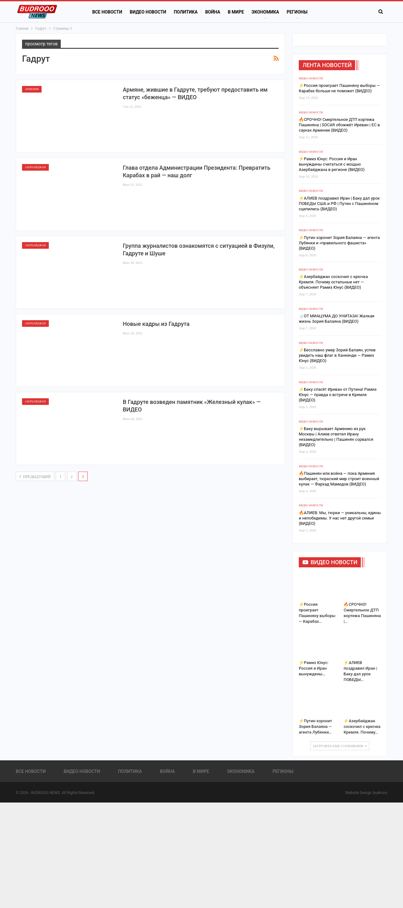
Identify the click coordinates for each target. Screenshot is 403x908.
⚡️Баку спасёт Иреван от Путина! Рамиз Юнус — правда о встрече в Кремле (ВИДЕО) (338, 394)
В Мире (236, 11)
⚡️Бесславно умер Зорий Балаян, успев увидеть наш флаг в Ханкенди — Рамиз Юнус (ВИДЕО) (337, 355)
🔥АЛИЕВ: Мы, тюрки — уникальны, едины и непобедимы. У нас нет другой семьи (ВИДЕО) (340, 518)
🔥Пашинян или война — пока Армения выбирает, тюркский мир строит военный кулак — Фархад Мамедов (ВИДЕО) (339, 478)
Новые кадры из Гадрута (156, 324)
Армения (32, 89)
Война (212, 11)
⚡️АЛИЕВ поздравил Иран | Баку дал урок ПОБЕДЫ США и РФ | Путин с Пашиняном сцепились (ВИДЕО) (339, 203)
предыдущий (35, 476)
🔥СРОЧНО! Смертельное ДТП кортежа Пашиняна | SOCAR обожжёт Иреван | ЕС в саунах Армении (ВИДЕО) (339, 125)
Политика (186, 11)
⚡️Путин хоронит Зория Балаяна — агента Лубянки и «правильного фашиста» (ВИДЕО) (339, 243)
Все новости (107, 11)
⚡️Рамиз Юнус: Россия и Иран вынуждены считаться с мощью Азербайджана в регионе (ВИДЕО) (332, 164)
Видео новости (148, 11)
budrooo (380, 793)
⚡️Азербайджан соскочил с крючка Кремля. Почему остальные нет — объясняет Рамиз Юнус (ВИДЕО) (333, 282)
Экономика (265, 11)
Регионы (297, 11)
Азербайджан (35, 167)
